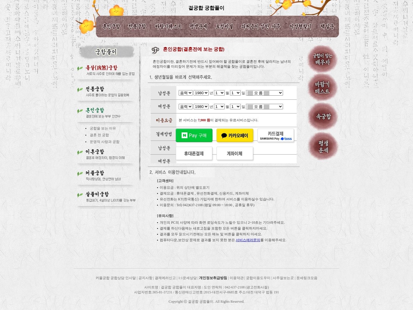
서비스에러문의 (248, 240)
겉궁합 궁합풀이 (206, 8)
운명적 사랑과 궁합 (104, 142)
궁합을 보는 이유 (103, 128)
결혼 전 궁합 (99, 135)
